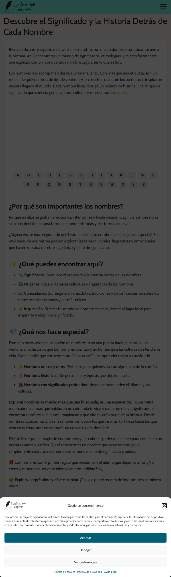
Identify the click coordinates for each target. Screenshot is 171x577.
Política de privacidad (89, 571)
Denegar (85, 550)
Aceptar (85, 538)
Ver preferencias (85, 562)
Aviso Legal (110, 571)
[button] (164, 505)
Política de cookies (64, 571)
